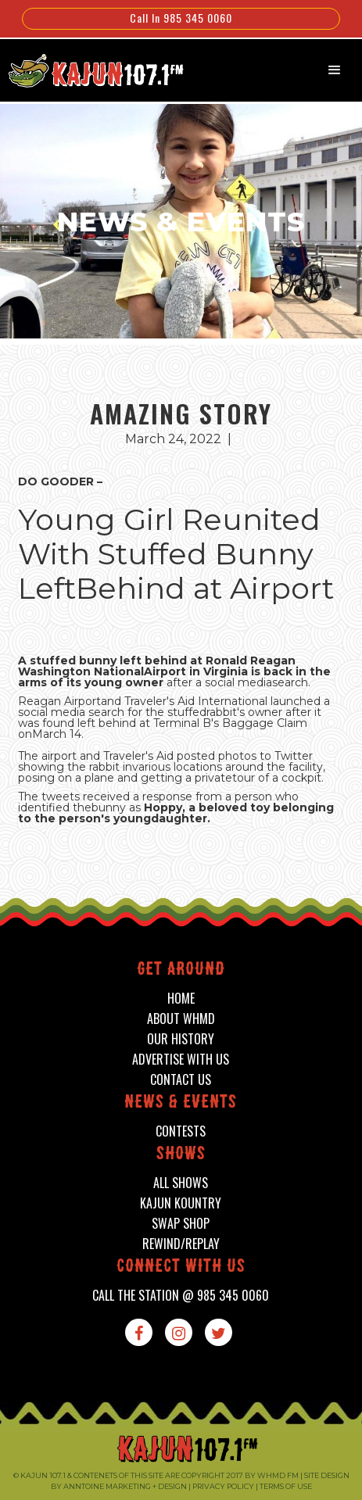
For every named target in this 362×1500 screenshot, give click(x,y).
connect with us (181, 1267)
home (181, 998)
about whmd (181, 1019)
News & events (180, 1103)
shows (181, 1155)
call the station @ (180, 1295)
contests (181, 1131)
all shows (180, 1183)
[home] (88, 69)
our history (180, 1039)
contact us (180, 1080)
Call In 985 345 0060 (181, 17)
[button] (334, 70)
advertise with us (180, 1059)
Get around (181, 970)
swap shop (181, 1223)
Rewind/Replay (181, 1244)
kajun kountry (180, 1203)
